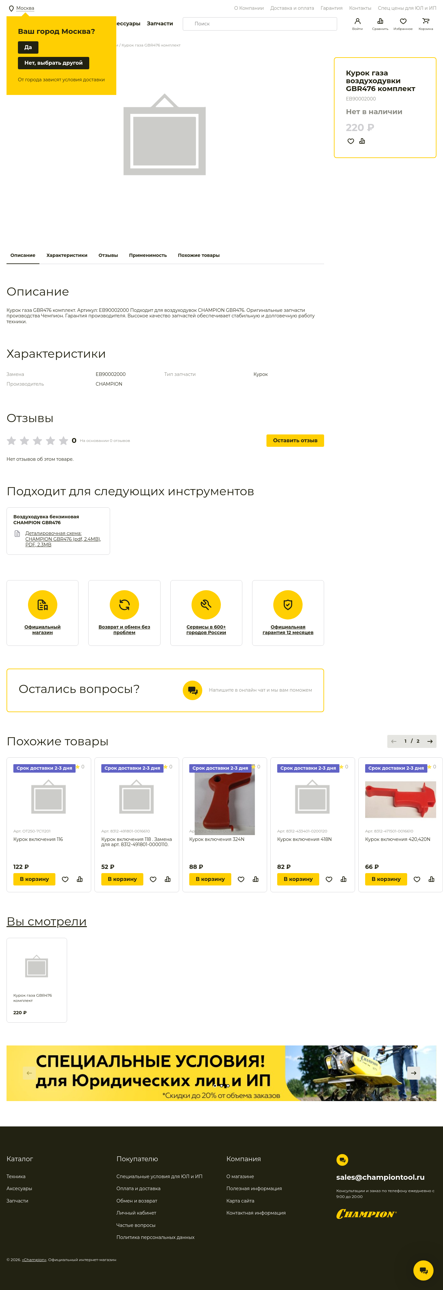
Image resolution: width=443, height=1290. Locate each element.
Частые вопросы (136, 1225)
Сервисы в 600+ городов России (206, 630)
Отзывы (108, 255)
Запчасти (160, 23)
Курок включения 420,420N (397, 839)
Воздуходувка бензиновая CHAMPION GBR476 (46, 519)
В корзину (34, 879)
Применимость (148, 255)
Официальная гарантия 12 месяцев (288, 630)
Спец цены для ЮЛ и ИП (407, 8)
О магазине (240, 1176)
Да (28, 47)
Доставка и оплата (292, 8)
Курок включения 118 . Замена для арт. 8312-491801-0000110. (136, 842)
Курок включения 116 (38, 839)
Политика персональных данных (156, 1237)
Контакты (360, 8)
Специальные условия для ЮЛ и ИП (160, 1176)
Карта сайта (240, 1201)
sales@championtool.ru (380, 1177)
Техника (16, 1176)
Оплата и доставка (139, 1188)
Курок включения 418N (304, 839)
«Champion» (34, 1259)
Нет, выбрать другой (53, 63)
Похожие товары (199, 255)
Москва (25, 8)
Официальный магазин (42, 630)
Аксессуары (123, 23)
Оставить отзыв (295, 440)
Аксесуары (19, 1188)
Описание (23, 255)
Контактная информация (256, 1213)
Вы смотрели (47, 921)
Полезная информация (254, 1188)
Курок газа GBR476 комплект (32, 998)
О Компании (249, 8)
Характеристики (67, 255)
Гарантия (332, 8)
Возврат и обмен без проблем (124, 630)
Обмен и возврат (137, 1201)
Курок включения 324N (217, 839)
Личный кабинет (136, 1213)
